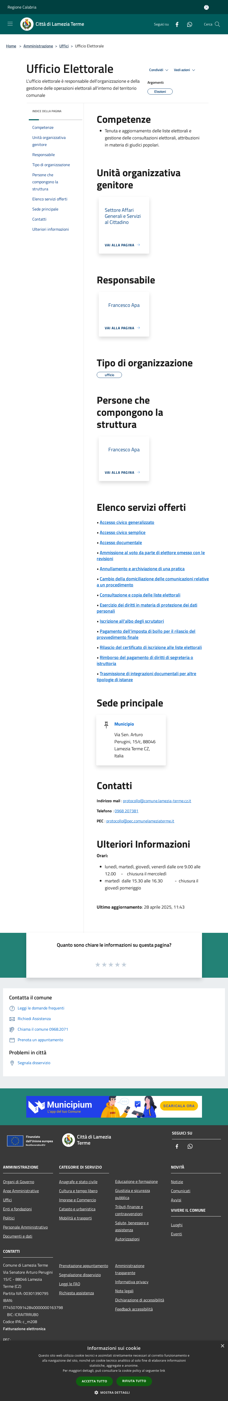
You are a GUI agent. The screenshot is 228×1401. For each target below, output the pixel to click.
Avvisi (176, 1200)
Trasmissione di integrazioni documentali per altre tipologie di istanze (146, 676)
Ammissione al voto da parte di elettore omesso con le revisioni (151, 555)
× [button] (222, 1346)
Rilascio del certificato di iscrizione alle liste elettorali (151, 647)
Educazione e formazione (136, 1181)
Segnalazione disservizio (80, 1275)
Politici (9, 1218)
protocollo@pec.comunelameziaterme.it (140, 821)
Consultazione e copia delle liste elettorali (140, 594)
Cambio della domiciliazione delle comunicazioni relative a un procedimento (153, 581)
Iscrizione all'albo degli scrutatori (132, 621)
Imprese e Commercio (77, 1200)
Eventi (176, 1234)
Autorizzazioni (127, 1239)
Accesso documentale (121, 542)
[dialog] (114, 1371)
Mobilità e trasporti (75, 1218)
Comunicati (180, 1191)
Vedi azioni (185, 70)
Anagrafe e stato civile (78, 1182)
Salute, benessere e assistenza (132, 1226)
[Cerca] (217, 24)
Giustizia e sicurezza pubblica (132, 1194)
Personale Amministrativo (25, 1227)
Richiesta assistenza (76, 1293)
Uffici (64, 46)
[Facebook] (175, 24)
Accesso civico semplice (122, 532)
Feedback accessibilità (134, 1309)
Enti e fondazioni (17, 1209)
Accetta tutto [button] (94, 1381)
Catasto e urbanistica (77, 1209)
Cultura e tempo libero (78, 1191)
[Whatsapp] (188, 24)
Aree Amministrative (21, 1191)
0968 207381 (126, 811)
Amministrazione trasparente (129, 1269)
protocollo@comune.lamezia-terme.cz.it (157, 801)
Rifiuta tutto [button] (134, 1381)
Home (11, 46)
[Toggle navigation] (10, 24)
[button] (114, 1392)
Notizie (177, 1182)
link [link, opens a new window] (162, 1370)
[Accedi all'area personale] (206, 7)
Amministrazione (38, 46)
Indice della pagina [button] (46, 111)
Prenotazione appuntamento (83, 1266)
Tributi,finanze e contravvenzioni (129, 1210)
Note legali (124, 1291)
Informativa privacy (131, 1282)
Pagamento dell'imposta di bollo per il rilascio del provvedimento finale (146, 634)
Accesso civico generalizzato (127, 522)
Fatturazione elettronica (24, 1329)
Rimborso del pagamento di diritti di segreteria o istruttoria (145, 660)
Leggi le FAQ (69, 1284)
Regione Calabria (22, 7)
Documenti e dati (17, 1236)
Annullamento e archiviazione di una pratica (142, 568)
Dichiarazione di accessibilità (139, 1300)
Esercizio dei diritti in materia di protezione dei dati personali (147, 608)
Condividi (159, 70)
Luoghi (177, 1225)
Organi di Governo (18, 1182)
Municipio (124, 724)
